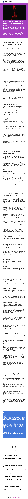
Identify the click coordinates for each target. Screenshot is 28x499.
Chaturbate (13, 51)
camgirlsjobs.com (8, 1)
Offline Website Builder (16, 497)
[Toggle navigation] (25, 1)
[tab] (14, 451)
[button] (14, 451)
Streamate (22, 51)
